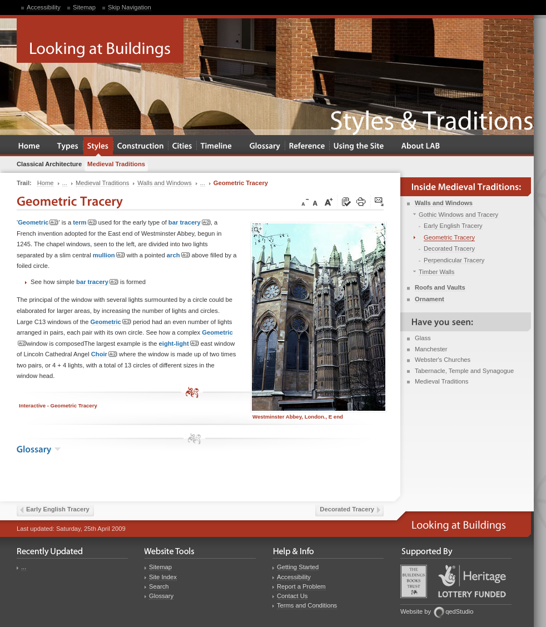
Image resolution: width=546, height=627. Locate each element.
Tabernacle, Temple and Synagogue (464, 370)
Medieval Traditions (441, 381)
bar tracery (189, 222)
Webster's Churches (442, 359)
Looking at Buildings (100, 40)
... (23, 567)
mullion (109, 255)
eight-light (179, 343)
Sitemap (84, 7)
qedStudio (459, 611)
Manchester (431, 349)
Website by (415, 611)
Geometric (38, 222)
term (84, 222)
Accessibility (44, 7)
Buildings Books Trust (413, 581)
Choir (104, 354)
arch (178, 255)
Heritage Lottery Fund (472, 581)
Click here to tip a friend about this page (379, 202)
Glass (423, 338)
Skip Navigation (129, 7)
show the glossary (57, 449)
